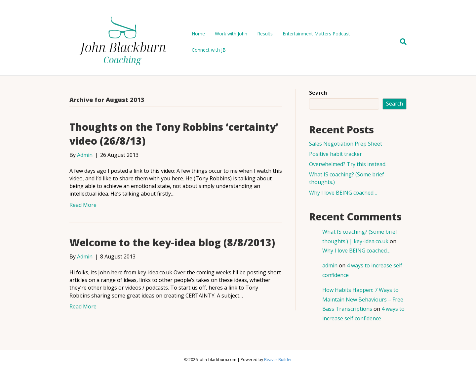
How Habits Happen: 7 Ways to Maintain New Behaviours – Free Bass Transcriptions (362, 299)
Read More (83, 204)
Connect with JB (209, 50)
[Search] (401, 41)
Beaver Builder (278, 359)
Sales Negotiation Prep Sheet (345, 143)
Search (318, 92)
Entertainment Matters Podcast (316, 33)
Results (265, 33)
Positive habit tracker (335, 154)
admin (329, 265)
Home (198, 33)
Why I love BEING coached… (343, 192)
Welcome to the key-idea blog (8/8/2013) (172, 242)
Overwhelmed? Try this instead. (347, 164)
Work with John (231, 33)
